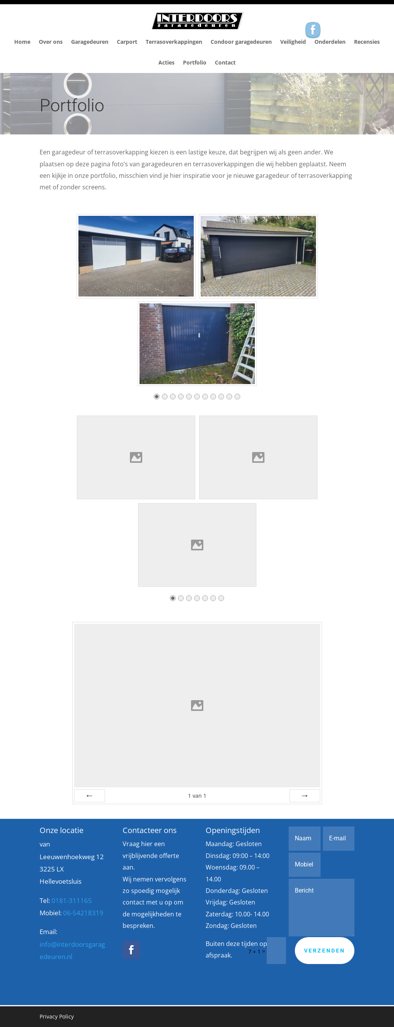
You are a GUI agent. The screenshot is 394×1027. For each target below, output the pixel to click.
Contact (225, 62)
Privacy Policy (57, 1016)
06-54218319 (83, 912)
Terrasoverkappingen (174, 41)
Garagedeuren (89, 41)
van (197, 795)
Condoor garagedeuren (241, 41)
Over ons (51, 41)
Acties (166, 62)
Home (22, 41)
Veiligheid (293, 41)
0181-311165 (72, 900)
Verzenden (324, 950)
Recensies (367, 41)
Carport (127, 41)
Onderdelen (330, 41)
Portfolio (194, 62)
